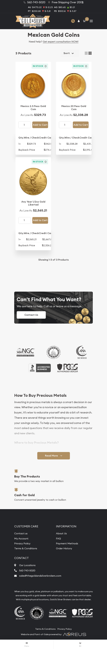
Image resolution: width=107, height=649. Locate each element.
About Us (61, 533)
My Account (21, 538)
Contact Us (31, 314)
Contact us (21, 533)
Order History (64, 548)
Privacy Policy (22, 543)
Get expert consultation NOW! (60, 41)
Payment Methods (67, 543)
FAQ (58, 538)
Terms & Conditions (25, 548)
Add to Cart (40, 124)
